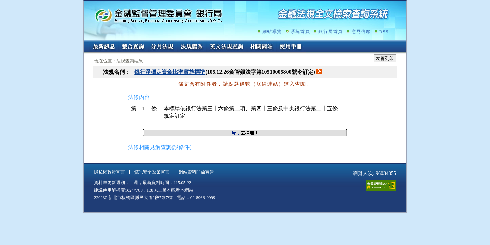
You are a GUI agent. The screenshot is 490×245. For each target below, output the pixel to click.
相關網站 (261, 47)
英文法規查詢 (226, 47)
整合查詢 (133, 47)
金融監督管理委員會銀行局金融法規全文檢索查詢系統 (159, 15)
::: (86, 43)
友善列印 (385, 58)
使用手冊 (291, 47)
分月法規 (162, 47)
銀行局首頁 (330, 31)
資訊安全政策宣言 (151, 172)
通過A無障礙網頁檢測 (381, 185)
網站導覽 (272, 31)
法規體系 (191, 47)
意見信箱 (361, 31)
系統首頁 (300, 31)
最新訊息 (103, 47)
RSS (384, 31)
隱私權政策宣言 (109, 172)
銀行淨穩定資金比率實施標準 (169, 72)
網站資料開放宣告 (196, 172)
